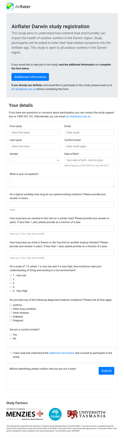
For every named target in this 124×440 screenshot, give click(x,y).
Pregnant (18, 320)
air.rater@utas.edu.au (23, 89)
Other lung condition (24, 308)
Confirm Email (72, 140)
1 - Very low (19, 275)
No (14, 338)
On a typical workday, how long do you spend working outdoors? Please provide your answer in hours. (58, 196)
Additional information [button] (30, 77)
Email (67, 126)
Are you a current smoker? (25, 329)
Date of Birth (71, 153)
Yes (15, 334)
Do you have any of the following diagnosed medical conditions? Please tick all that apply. (61, 299)
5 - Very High (20, 290)
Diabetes (18, 316)
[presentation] (34, 379)
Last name (16, 140)
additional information (61, 353)
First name (16, 126)
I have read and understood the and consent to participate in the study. (62, 354)
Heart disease (21, 312)
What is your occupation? (24, 174)
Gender (14, 153)
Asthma (17, 305)
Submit (106, 371)
